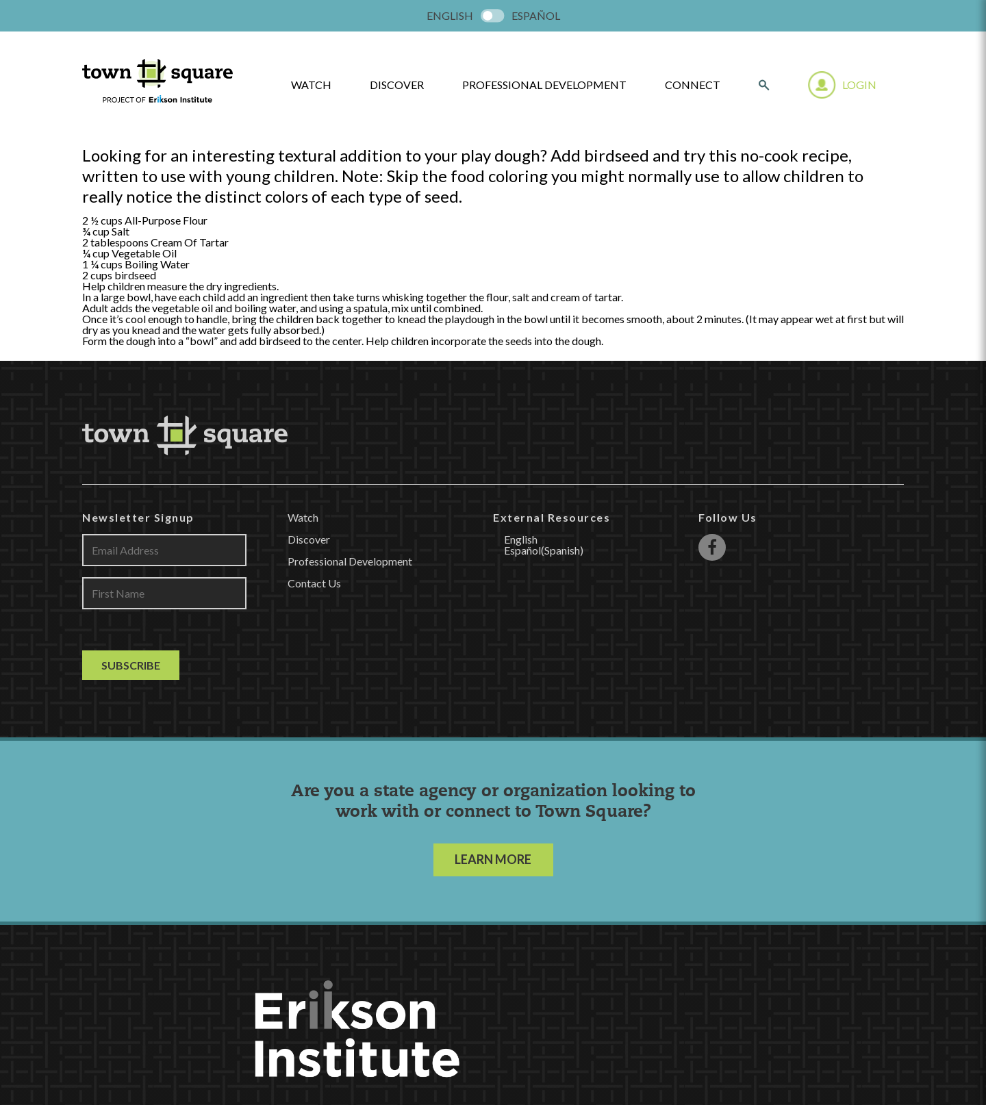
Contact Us (314, 582)
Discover (397, 84)
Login (859, 84)
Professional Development (544, 84)
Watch (303, 517)
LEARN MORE (493, 859)
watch (311, 84)
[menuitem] (450, 15)
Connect (692, 84)
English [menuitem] (450, 15)
